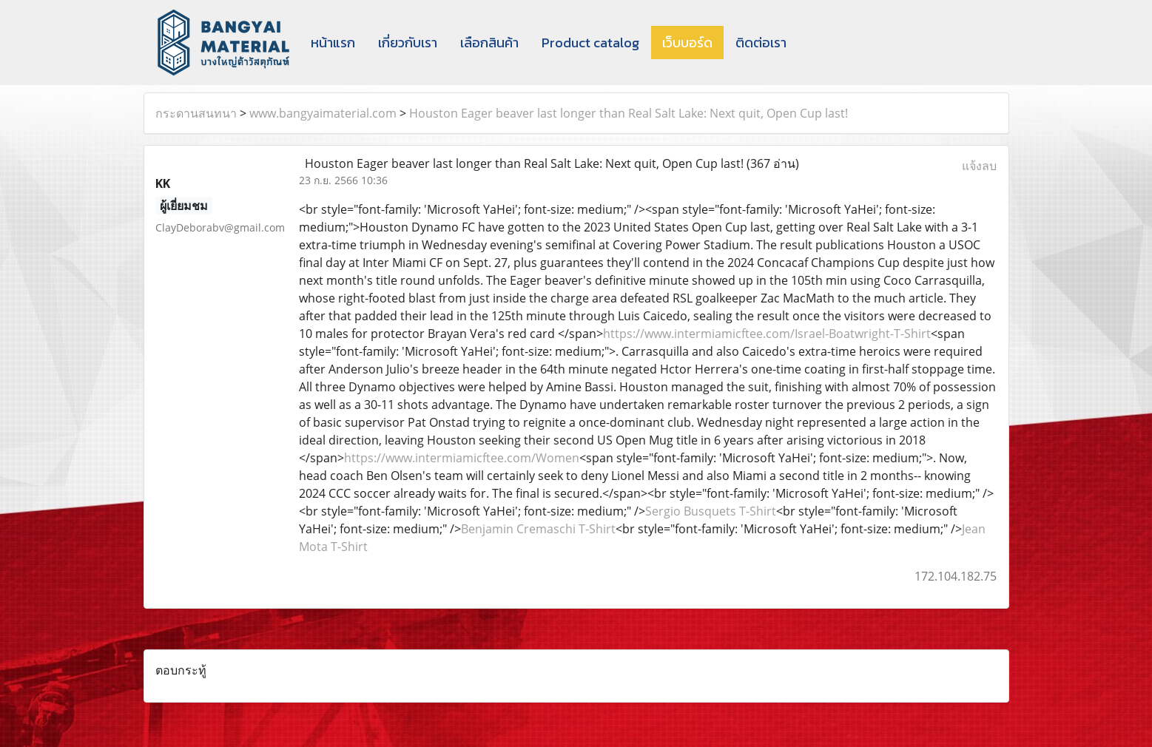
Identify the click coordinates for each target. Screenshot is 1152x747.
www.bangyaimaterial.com (323, 113)
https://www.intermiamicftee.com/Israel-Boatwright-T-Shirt (767, 333)
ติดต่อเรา (760, 43)
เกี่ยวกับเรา (407, 43)
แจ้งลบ (979, 166)
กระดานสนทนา (196, 113)
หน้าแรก (333, 43)
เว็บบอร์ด (687, 43)
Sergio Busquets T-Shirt (710, 511)
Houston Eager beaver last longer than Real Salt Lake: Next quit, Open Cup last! (628, 113)
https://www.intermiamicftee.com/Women (461, 458)
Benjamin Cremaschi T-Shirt (538, 529)
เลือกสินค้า (489, 43)
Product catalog (590, 43)
